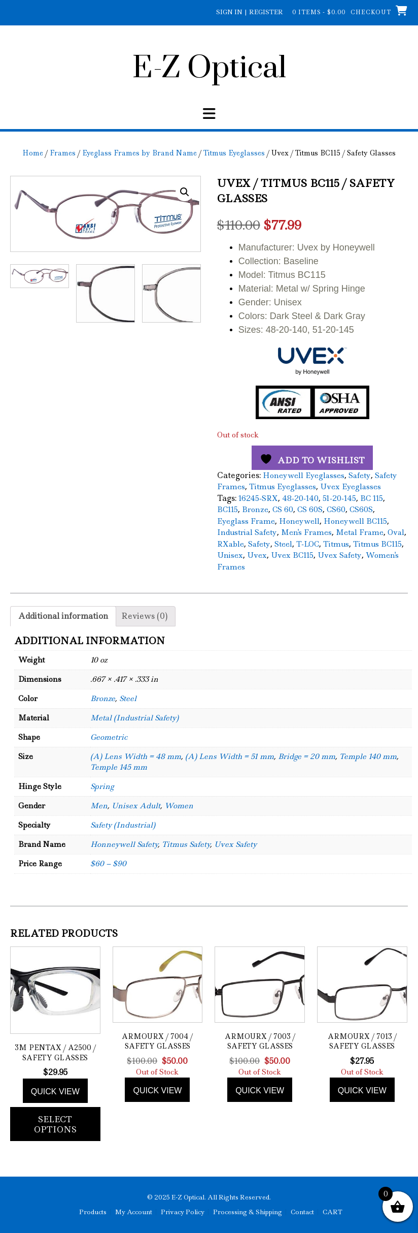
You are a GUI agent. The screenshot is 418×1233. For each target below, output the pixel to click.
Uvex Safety (340, 555)
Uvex (257, 555)
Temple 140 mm (368, 756)
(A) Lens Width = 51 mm (229, 756)
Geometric (108, 737)
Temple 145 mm (118, 767)
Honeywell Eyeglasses (303, 475)
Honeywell (299, 521)
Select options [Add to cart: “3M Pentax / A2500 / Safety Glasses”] (55, 1124)
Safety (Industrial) (122, 825)
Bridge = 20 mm (306, 756)
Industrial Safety (247, 532)
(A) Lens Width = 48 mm (135, 756)
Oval (396, 532)
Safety (360, 475)
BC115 (227, 509)
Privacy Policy (182, 1212)
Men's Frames (306, 532)
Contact (302, 1212)
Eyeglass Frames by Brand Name (139, 152)
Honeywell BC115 (355, 521)
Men (99, 806)
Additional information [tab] (63, 616)
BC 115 (371, 498)
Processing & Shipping (247, 1212)
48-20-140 (300, 498)
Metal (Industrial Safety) (134, 718)
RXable (230, 544)
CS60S (361, 509)
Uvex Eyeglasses (350, 487)
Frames (63, 152)
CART (332, 1212)
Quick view (55, 1091)
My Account (133, 1212)
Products (93, 1212)
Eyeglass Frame (246, 521)
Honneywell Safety (124, 844)
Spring (102, 786)
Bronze (255, 509)
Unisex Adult (136, 806)
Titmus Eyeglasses (234, 152)
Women (178, 806)
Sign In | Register (249, 12)
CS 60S (310, 509)
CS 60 (282, 509)
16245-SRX (258, 498)
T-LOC (307, 544)
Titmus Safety (186, 844)
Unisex (230, 555)
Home (32, 152)
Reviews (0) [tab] (144, 616)
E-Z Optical (209, 68)
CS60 (336, 509)
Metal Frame (360, 532)
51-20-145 (339, 498)
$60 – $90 (108, 864)
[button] (185, 192)
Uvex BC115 (292, 555)
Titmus (336, 544)
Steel (283, 544)
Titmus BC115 (377, 544)
